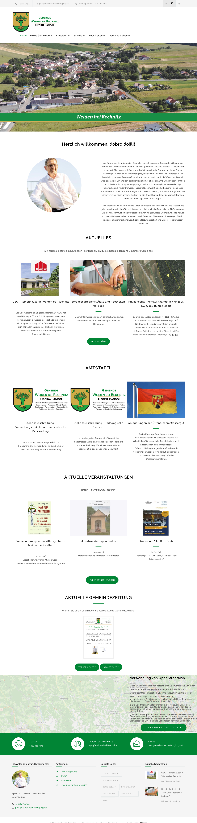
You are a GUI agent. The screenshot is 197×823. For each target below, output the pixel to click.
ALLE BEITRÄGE (98, 335)
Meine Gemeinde (88, 21)
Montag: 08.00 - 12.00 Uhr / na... (93, 4)
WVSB (64, 770)
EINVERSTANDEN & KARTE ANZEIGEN (163, 721)
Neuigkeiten (144, 21)
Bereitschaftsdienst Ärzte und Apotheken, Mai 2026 (171, 786)
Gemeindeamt (109, 781)
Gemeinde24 (74, 817)
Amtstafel (110, 21)
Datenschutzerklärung (137, 817)
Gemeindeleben (167, 21)
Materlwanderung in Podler (98, 534)
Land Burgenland (69, 765)
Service (126, 21)
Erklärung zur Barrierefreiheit (74, 779)
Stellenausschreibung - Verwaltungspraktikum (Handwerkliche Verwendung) (40, 421)
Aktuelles (108, 794)
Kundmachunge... (111, 767)
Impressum (66, 774)
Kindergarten (128, 781)
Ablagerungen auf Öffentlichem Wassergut (156, 416)
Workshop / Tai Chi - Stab (156, 534)
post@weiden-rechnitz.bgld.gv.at (54, 4)
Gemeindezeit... (129, 787)
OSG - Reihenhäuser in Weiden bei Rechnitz (41, 295)
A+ (166, 3)
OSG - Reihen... (110, 787)
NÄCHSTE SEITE (111, 661)
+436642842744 (22, 798)
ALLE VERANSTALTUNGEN (102, 574)
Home (70, 21)
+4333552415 (24, 4)
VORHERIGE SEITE (87, 661)
